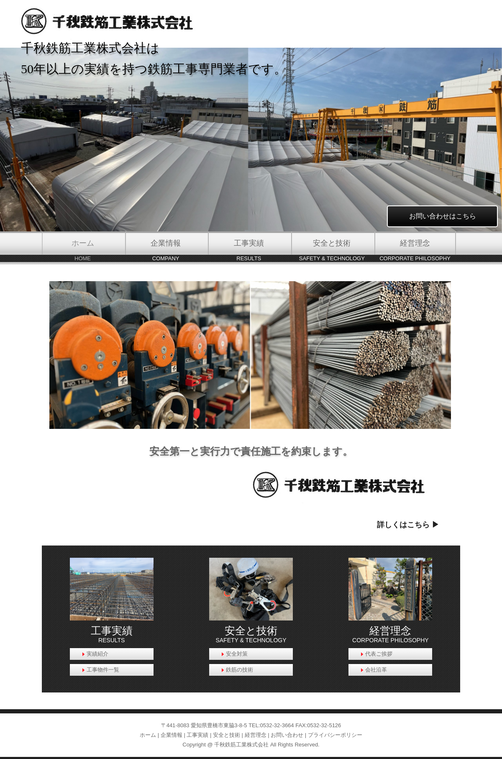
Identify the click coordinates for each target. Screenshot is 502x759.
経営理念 (255, 735)
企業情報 (171, 735)
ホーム (148, 735)
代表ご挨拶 (378, 654)
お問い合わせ (287, 735)
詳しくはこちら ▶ (408, 525)
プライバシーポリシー (335, 735)
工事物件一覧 (103, 670)
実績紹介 (97, 654)
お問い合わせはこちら (442, 216)
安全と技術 (226, 735)
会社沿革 (376, 670)
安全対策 (237, 654)
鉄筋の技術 (239, 670)
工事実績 (197, 735)
